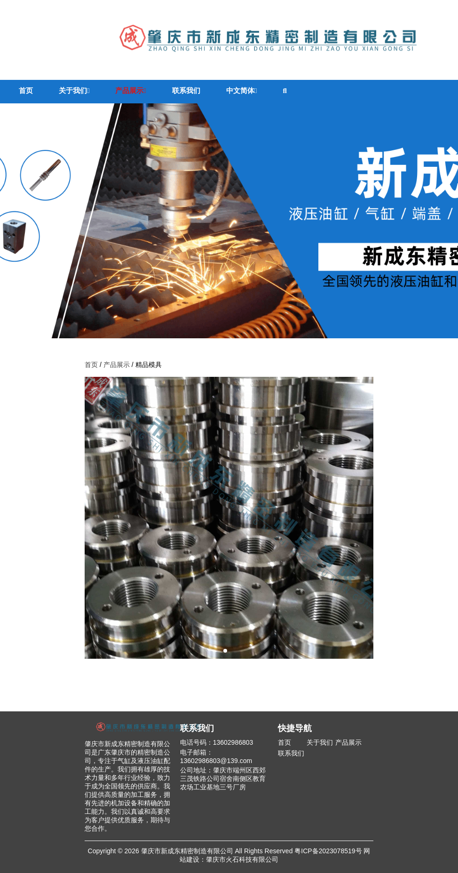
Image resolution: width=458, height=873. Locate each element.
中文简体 (241, 90)
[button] (225, 651)
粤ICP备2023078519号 (328, 851)
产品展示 (130, 90)
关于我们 (74, 90)
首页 (26, 90)
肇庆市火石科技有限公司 (242, 859)
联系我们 (186, 90)
